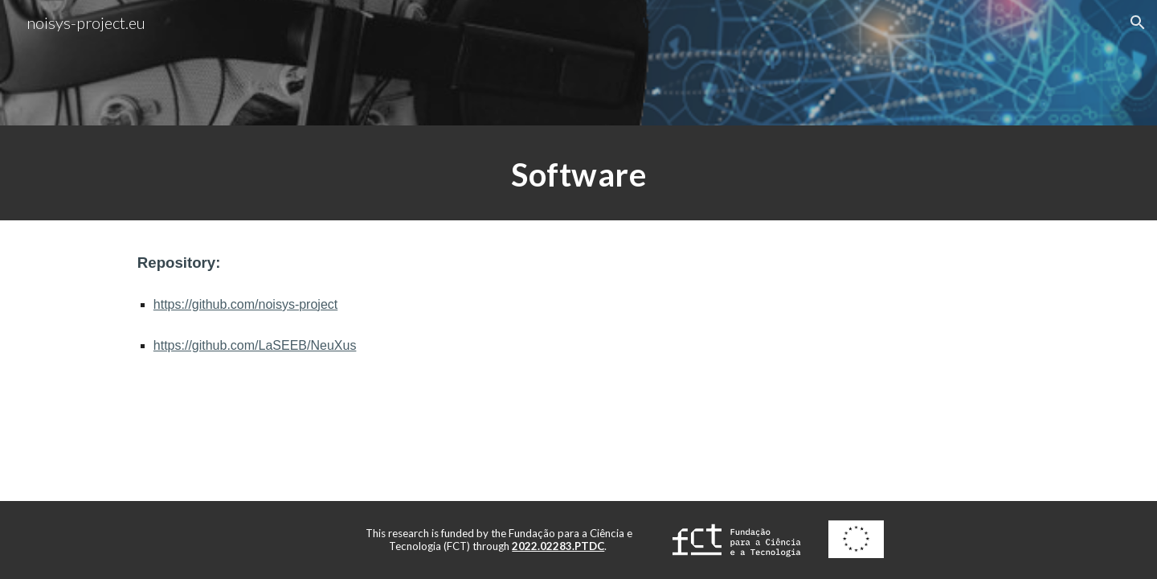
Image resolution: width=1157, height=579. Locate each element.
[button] (1137, 22)
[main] (578, 173)
